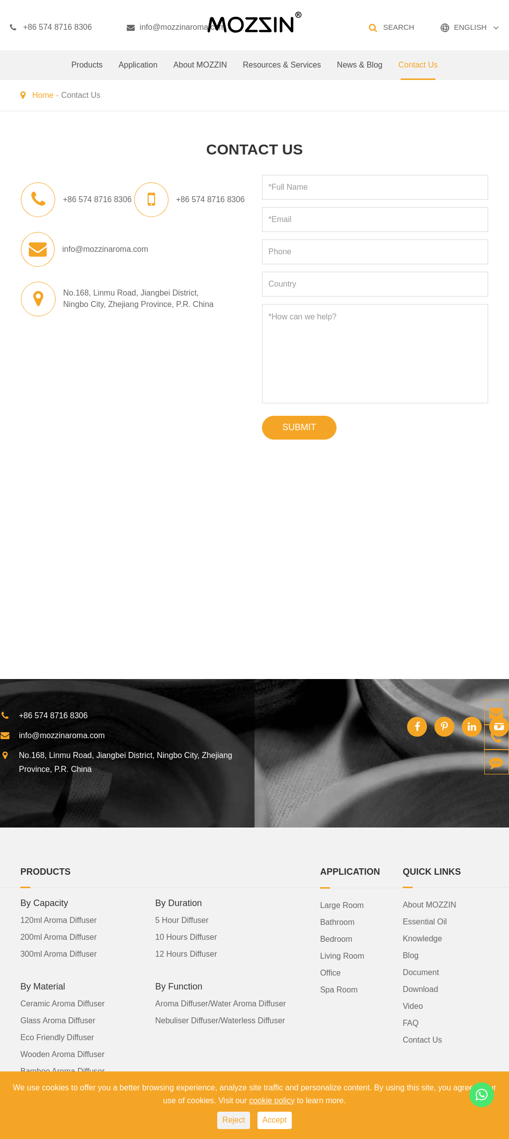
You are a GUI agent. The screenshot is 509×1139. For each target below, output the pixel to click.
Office (330, 972)
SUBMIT (299, 427)
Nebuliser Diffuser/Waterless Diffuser (220, 1020)
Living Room (342, 955)
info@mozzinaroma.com (176, 27)
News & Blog (360, 70)
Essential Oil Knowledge (425, 929)
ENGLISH (470, 27)
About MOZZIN (200, 70)
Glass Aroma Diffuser (57, 1020)
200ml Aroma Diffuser (58, 936)
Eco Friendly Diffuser (57, 1037)
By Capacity (44, 903)
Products (86, 70)
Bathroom (337, 921)
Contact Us (417, 70)
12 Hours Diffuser (186, 953)
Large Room (342, 905)
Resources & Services (282, 70)
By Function (178, 986)
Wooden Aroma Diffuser (62, 1054)
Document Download (421, 980)
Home (43, 95)
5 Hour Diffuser (181, 919)
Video (413, 1005)
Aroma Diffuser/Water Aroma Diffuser (220, 1003)
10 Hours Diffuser (186, 936)
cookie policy (272, 1100)
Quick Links (432, 871)
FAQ (411, 1022)
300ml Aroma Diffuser (58, 953)
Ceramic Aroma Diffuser (62, 1003)
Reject (233, 1120)
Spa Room (339, 989)
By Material (42, 986)
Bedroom (336, 938)
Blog (411, 955)
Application (138, 70)
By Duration (178, 903)
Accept (274, 1120)
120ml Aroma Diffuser (58, 919)
